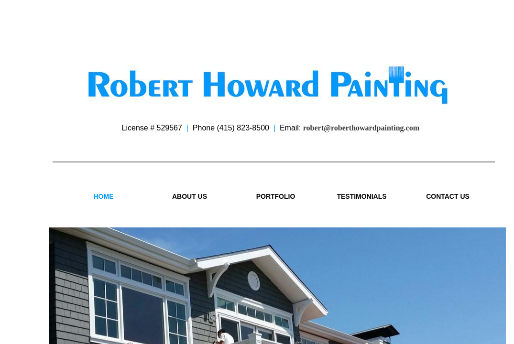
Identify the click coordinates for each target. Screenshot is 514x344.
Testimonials (361, 196)
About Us (189, 196)
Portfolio (275, 196)
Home (104, 196)
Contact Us (448, 196)
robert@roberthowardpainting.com (361, 128)
